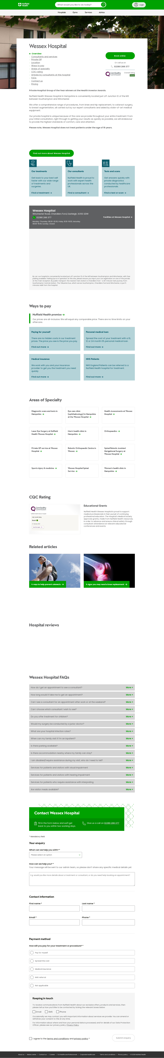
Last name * (88, 903)
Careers (52, 1055)
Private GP (36, 59)
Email (38, 1011)
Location (35, 62)
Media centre (31, 1055)
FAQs (33, 77)
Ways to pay (37, 65)
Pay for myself (39, 953)
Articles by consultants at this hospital (50, 74)
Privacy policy (123, 1055)
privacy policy (81, 1038)
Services (88, 12)
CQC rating (37, 71)
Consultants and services (44, 56)
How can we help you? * (41, 864)
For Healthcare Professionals (67, 1055)
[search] (80, 4)
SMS (50, 1011)
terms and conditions (58, 1038)
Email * (33, 917)
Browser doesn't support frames (82, 140)
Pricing (34, 84)
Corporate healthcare (87, 1055)
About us (21, 1055)
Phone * (86, 917)
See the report (36, 527)
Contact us (37, 81)
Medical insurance (40, 969)
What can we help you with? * (44, 850)
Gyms (75, 12)
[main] (82, 534)
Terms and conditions (107, 1055)
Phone (63, 1011)
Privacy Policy (73, 1025)
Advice (102, 12)
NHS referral (38, 977)
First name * (35, 903)
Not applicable (39, 985)
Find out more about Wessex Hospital (51, 153)
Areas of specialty (40, 68)
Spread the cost (39, 961)
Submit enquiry (123, 1038)
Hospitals (62, 12)
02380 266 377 (111, 823)
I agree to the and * (61, 1038)
